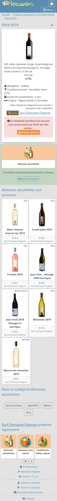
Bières (47, 405)
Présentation (28, 466)
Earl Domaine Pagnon (15, 241)
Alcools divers (14, 405)
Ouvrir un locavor (28, 178)
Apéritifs (33, 405)
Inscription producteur (28, 492)
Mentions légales (28, 471)
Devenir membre (28, 132)
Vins (28, 412)
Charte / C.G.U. (28, 476)
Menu (48, 9)
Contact (28, 498)
